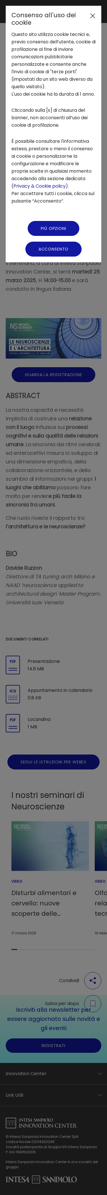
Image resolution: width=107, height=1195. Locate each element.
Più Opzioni (53, 228)
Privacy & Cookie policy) (40, 186)
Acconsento (53, 249)
